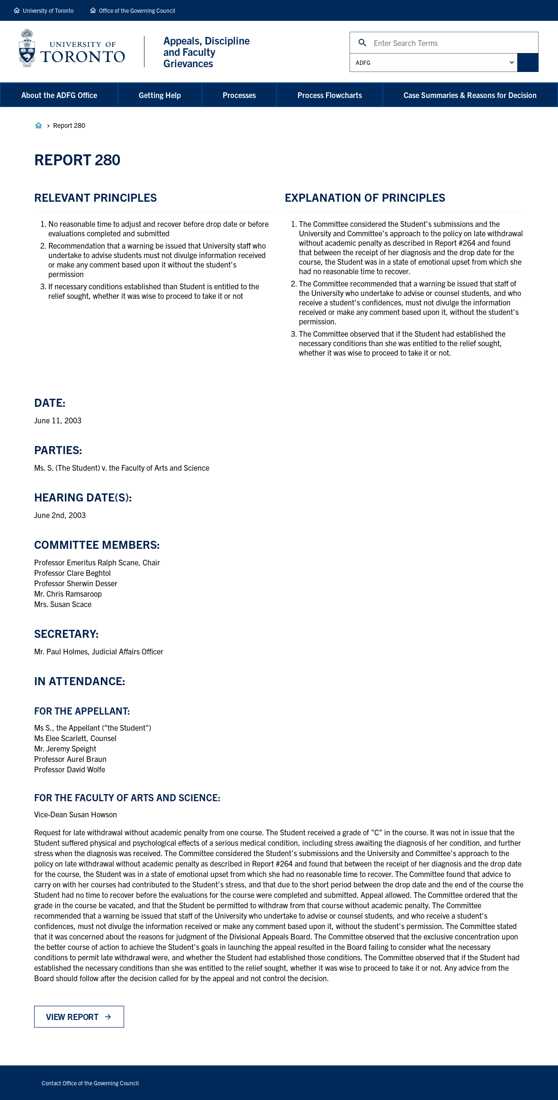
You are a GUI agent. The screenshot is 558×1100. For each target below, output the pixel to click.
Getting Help (160, 94)
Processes (239, 94)
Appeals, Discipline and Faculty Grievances (38, 125)
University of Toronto (48, 10)
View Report (72, 1016)
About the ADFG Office (59, 94)
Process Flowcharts (329, 94)
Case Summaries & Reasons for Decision (470, 94)
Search (349, 31)
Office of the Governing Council (137, 10)
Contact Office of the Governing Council (90, 1082)
